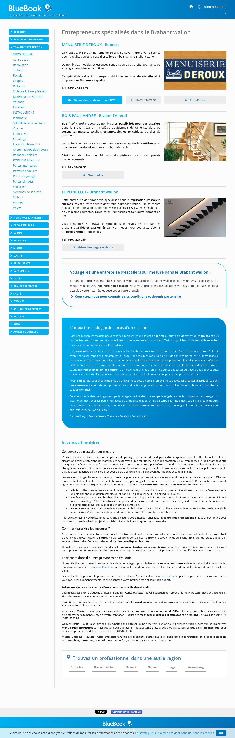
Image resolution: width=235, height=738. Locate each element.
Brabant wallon (104, 667)
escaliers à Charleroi (101, 567)
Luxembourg (195, 667)
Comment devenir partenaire (126, 712)
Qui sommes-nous (212, 7)
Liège (171, 667)
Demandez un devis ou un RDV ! (92, 100)
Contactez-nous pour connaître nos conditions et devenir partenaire (128, 296)
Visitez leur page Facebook (95, 247)
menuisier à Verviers (166, 576)
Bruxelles (77, 667)
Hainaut (131, 667)
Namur (152, 667)
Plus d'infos (197, 100)
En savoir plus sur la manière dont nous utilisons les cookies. (175, 733)
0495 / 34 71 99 (143, 100)
